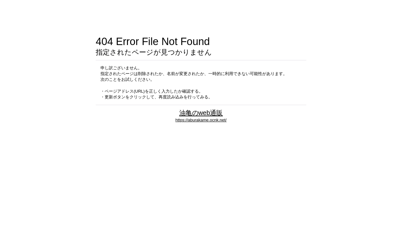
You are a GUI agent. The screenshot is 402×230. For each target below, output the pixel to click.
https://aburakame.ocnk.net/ (201, 120)
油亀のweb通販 (201, 112)
